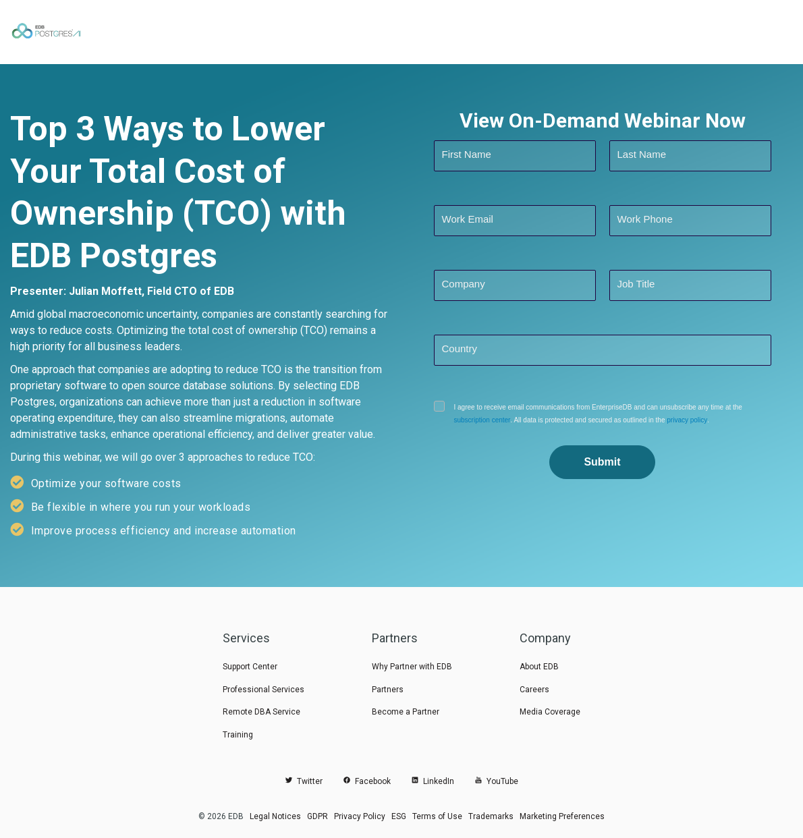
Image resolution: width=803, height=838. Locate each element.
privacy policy (687, 420)
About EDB (539, 666)
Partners (388, 689)
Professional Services (263, 689)
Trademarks (491, 816)
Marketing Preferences (562, 816)
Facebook (367, 781)
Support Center (250, 666)
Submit (602, 462)
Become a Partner (405, 712)
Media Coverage (550, 712)
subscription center (482, 420)
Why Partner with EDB (412, 666)
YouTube (496, 781)
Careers (534, 689)
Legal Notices (275, 816)
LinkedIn (432, 781)
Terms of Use (437, 816)
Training (238, 734)
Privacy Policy (359, 816)
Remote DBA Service (261, 712)
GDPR (317, 816)
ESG (398, 816)
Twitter (304, 781)
